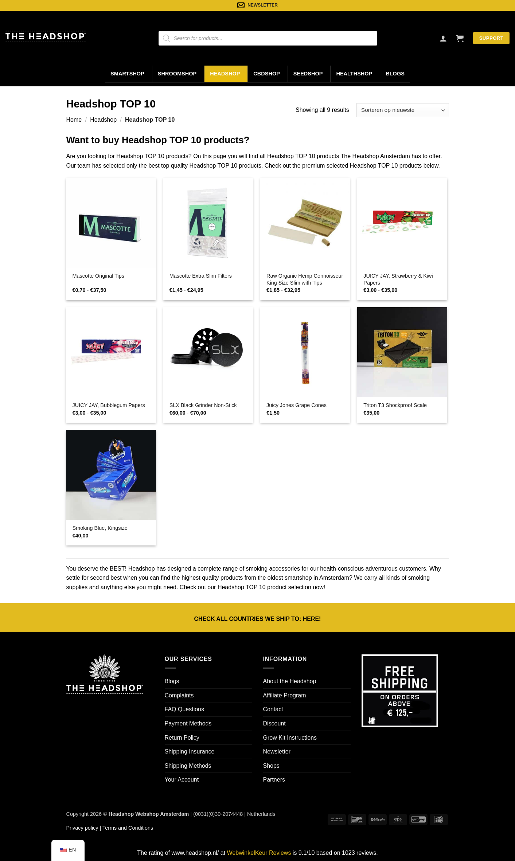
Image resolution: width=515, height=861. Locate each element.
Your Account (182, 779)
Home (74, 120)
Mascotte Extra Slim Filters (200, 276)
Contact (273, 709)
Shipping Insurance (190, 751)
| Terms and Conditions (125, 828)
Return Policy (182, 738)
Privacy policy (82, 828)
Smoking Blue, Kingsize (100, 528)
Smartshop (127, 74)
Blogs (395, 74)
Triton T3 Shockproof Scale (395, 405)
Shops (271, 766)
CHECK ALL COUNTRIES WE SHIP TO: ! (257, 619)
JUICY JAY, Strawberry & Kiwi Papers (398, 279)
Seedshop (308, 74)
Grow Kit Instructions (290, 738)
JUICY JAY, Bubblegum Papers (109, 405)
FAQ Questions (184, 709)
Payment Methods (188, 723)
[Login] (443, 38)
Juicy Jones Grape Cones (296, 405)
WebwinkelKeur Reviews (259, 853)
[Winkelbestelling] (402, 110)
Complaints (179, 695)
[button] (460, 38)
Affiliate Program (284, 695)
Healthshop (354, 74)
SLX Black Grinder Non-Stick (203, 405)
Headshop (225, 74)
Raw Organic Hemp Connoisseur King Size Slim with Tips (304, 279)
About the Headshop (289, 681)
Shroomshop (177, 74)
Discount (274, 723)
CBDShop (266, 74)
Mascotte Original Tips (98, 276)
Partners (274, 779)
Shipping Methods (188, 766)
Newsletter (277, 751)
